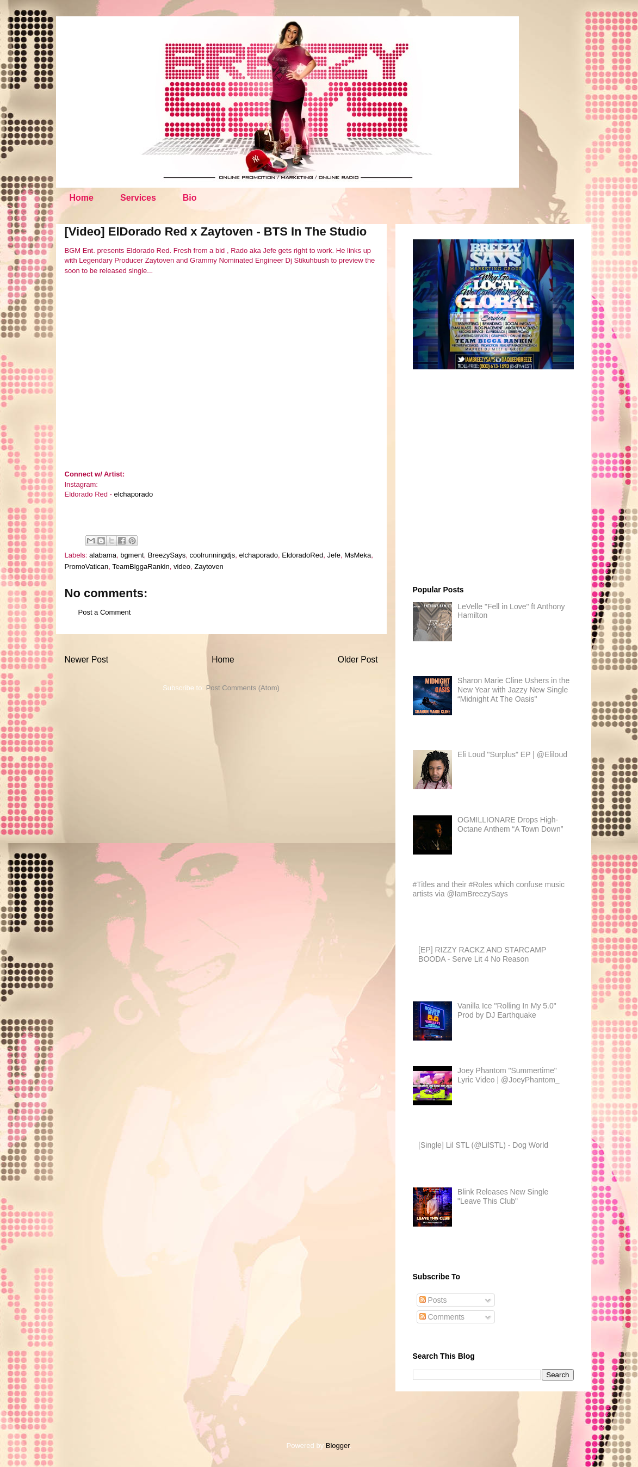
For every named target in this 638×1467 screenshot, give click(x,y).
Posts (433, 1300)
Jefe (333, 555)
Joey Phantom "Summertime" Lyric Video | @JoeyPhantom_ (508, 1075)
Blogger (338, 1445)
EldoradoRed (302, 555)
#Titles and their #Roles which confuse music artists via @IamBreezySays (489, 889)
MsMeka (357, 555)
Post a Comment (104, 612)
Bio (190, 197)
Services (138, 197)
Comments (442, 1317)
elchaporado (133, 494)
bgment (132, 555)
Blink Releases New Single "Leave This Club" (502, 1196)
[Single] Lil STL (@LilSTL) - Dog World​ (483, 1145)
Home (82, 197)
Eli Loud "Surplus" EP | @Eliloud (512, 754)
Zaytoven (208, 566)
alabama (102, 555)
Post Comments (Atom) (243, 688)
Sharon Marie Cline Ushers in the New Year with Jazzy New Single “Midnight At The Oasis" (513, 689)
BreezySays (166, 555)
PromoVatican (87, 566)
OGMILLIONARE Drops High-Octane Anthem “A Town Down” (510, 824)
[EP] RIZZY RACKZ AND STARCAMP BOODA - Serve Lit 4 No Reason (482, 954)
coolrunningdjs (212, 555)
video (182, 566)
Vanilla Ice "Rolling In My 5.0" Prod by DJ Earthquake (506, 1010)
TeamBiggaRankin (141, 566)
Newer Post (87, 659)
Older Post (358, 659)
